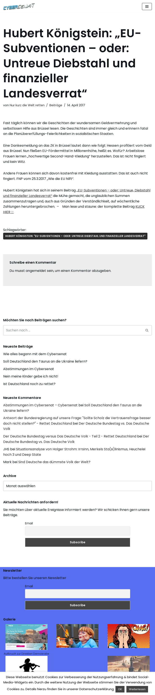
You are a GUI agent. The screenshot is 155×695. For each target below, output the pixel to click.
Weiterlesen (137, 689)
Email (29, 523)
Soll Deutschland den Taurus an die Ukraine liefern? (45, 361)
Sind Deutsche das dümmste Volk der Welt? (54, 462)
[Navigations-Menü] (147, 6)
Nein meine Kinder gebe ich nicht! (30, 376)
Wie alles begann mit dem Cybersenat (35, 354)
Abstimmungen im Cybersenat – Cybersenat (40, 405)
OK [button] (120, 689)
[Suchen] (72, 330)
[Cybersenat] (20, 6)
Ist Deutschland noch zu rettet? (29, 383)
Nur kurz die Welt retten (27, 105)
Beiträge (55, 105)
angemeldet (36, 270)
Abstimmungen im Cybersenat (28, 369)
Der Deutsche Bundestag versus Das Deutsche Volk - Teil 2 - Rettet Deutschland (69, 436)
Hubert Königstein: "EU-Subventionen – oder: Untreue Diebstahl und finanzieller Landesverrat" (75, 236)
